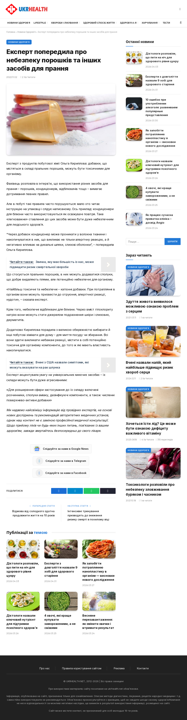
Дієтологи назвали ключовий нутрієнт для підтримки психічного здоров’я (21, 622)
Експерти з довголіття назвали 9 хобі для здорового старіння (60, 569)
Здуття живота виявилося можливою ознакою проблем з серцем (152, 306)
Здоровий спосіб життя (99, 22)
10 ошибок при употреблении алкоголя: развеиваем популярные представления (162, 107)
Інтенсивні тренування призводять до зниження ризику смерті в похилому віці (88, 515)
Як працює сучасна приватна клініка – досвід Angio (159, 218)
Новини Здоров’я (18, 22)
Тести (166, 22)
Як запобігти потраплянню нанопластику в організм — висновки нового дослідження (98, 572)
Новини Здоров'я (26, 32)
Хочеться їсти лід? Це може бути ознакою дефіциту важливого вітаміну (151, 428)
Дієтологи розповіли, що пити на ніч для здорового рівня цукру (22, 569)
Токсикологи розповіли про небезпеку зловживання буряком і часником (150, 489)
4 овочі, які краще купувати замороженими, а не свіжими (60, 622)
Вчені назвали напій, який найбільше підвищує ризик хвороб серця (149, 367)
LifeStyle (40, 22)
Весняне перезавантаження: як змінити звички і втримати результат (98, 622)
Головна (10, 32)
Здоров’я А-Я (128, 22)
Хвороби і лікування (64, 22)
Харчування (150, 22)
